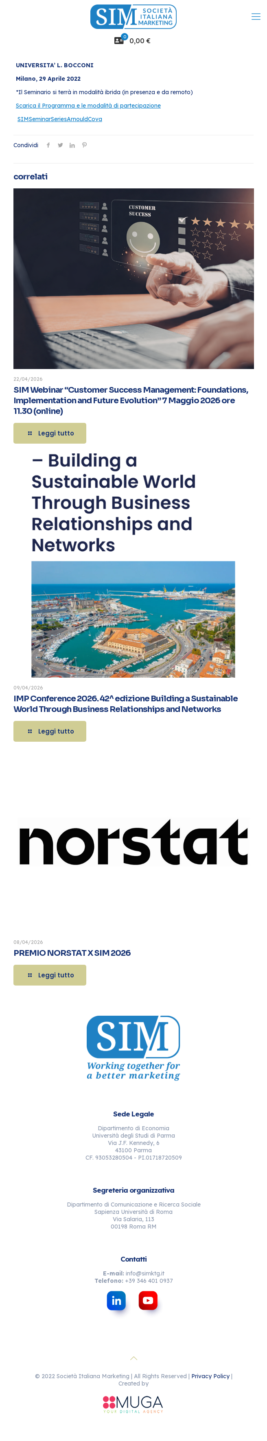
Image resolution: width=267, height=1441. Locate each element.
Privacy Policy (210, 1376)
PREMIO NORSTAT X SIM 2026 (72, 953)
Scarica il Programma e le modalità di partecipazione (88, 105)
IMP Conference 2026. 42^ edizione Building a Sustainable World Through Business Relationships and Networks (125, 704)
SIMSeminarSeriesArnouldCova (60, 119)
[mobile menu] (256, 16)
